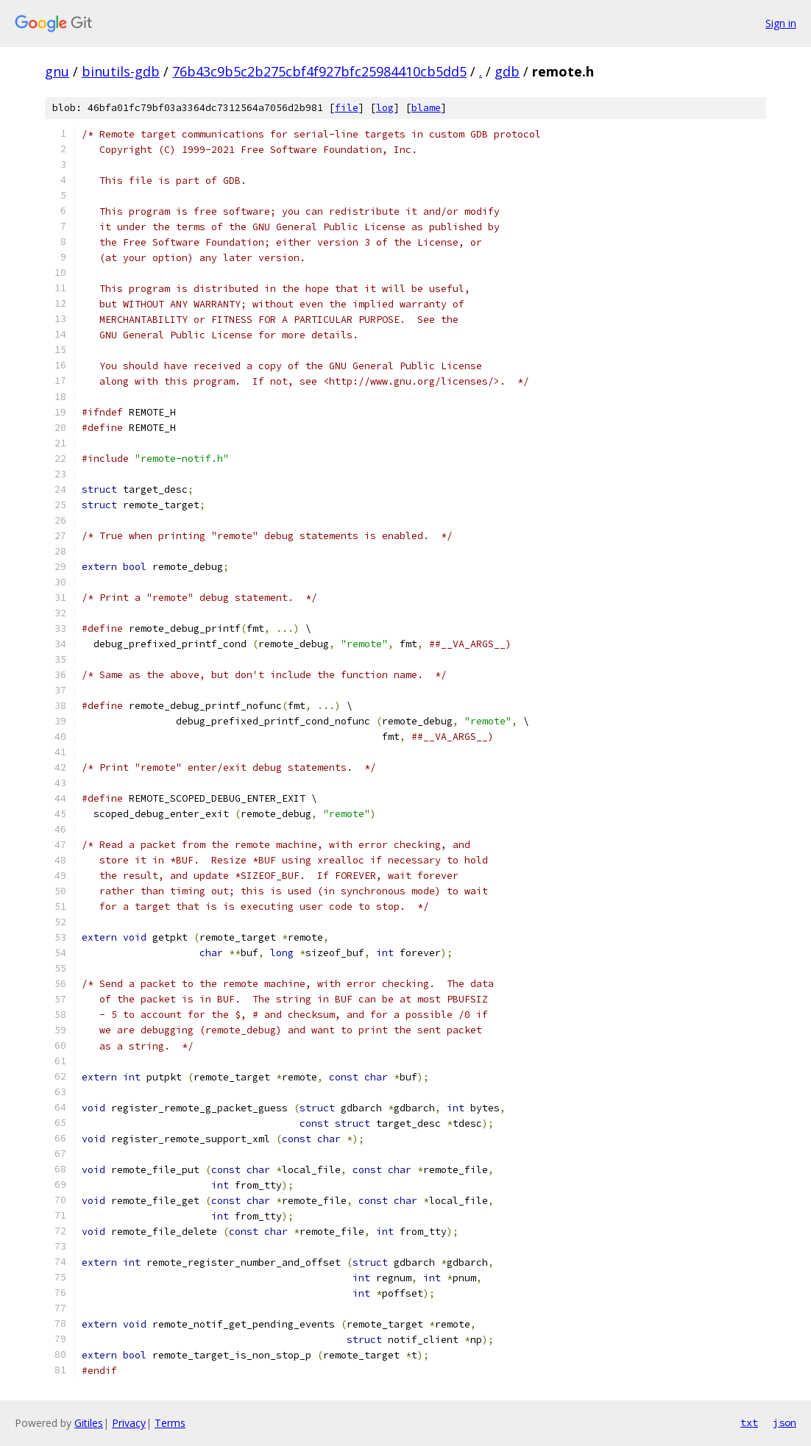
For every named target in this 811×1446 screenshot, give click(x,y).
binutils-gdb (121, 71)
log (385, 107)
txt (749, 1422)
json (784, 1422)
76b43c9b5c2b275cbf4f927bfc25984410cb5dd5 (319, 71)
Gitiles (88, 1423)
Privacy (129, 1423)
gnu (57, 71)
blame (426, 107)
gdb (507, 71)
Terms (170, 1423)
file (346, 107)
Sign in (780, 23)
